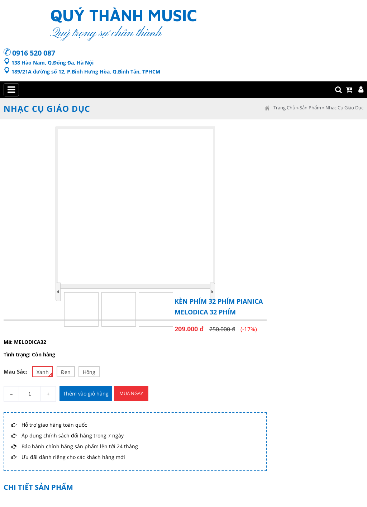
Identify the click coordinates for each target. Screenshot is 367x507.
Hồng (89, 372)
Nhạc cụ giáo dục (344, 107)
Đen (66, 372)
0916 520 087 (33, 53)
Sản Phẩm (310, 107)
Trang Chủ (284, 107)
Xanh (44, 372)
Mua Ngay (131, 393)
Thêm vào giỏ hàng (86, 393)
